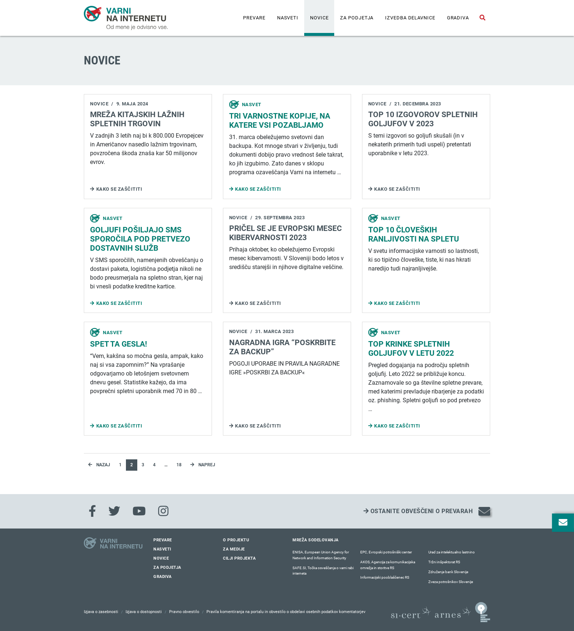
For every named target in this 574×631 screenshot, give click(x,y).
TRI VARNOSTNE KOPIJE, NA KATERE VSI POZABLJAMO (279, 121)
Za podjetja (356, 17)
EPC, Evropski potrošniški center (386, 552)
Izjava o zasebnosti (101, 611)
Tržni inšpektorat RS (444, 562)
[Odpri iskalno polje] (482, 18)
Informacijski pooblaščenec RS (384, 577)
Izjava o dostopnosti (144, 611)
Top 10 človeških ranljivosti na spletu (413, 234)
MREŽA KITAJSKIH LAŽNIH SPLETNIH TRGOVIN (137, 119)
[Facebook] (92, 511)
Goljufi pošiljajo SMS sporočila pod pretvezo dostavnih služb (140, 239)
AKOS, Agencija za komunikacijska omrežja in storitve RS (387, 565)
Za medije (234, 549)
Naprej (202, 464)
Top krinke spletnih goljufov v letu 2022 (411, 349)
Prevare (254, 17)
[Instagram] (163, 511)
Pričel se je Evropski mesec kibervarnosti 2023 (285, 233)
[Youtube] (139, 511)
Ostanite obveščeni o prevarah (418, 511)
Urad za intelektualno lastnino (451, 552)
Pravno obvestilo (184, 611)
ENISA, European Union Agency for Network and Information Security (320, 555)
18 (179, 464)
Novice (319, 17)
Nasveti (287, 17)
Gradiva (458, 17)
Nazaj (99, 464)
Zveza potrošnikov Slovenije (450, 581)
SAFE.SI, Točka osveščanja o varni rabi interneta (323, 570)
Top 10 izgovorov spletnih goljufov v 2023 (423, 119)
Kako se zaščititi (119, 189)
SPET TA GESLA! (118, 344)
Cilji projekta (239, 558)
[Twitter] (114, 511)
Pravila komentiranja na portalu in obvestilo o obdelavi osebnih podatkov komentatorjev (285, 611)
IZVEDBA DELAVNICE (410, 17)
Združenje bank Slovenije (448, 572)
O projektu (236, 540)
